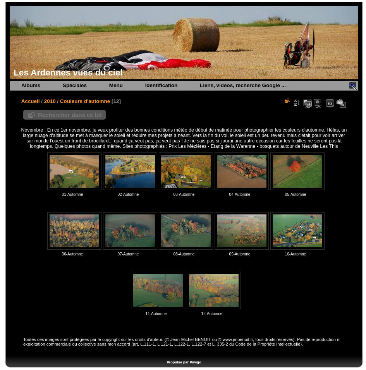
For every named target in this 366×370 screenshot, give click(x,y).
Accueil (30, 101)
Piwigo (195, 362)
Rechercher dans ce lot (70, 114)
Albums (30, 85)
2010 (50, 101)
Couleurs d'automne (85, 101)
